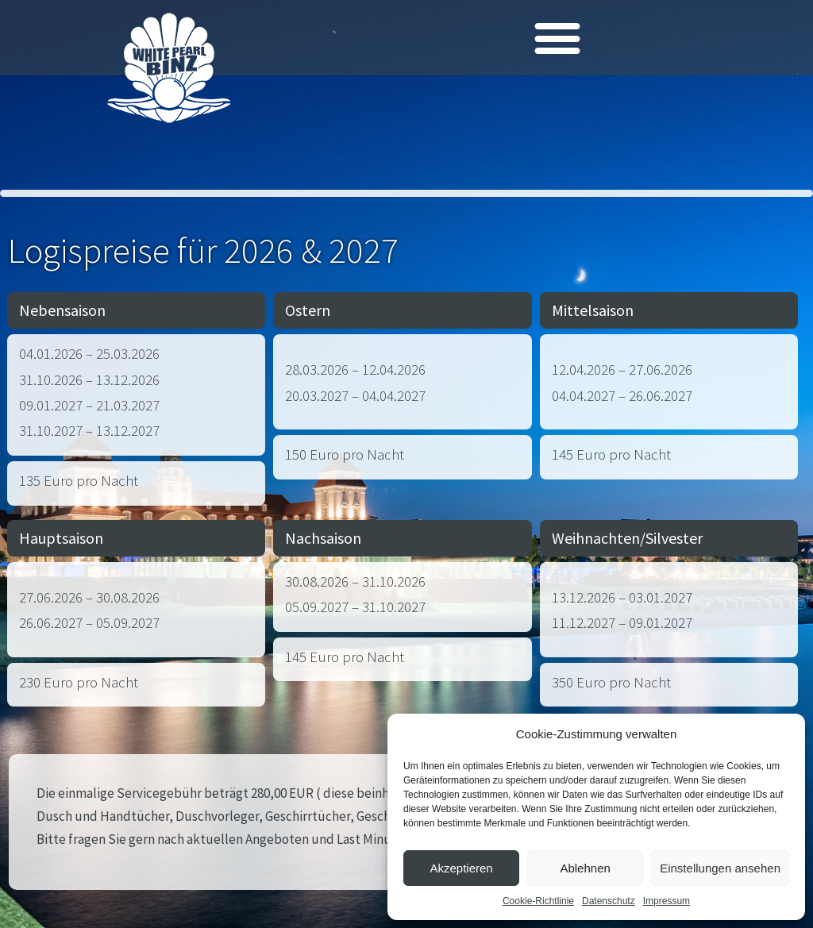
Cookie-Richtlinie (538, 901)
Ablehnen (585, 868)
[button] (557, 37)
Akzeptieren (461, 868)
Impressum (666, 901)
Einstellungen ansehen (720, 868)
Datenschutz (608, 901)
